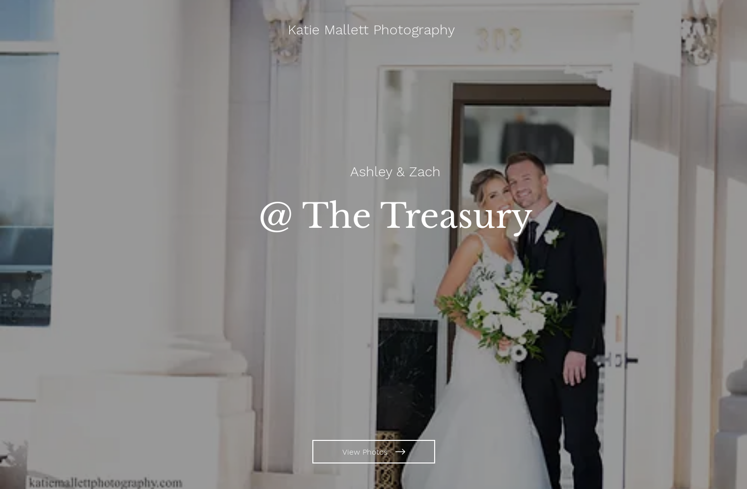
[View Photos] (373, 451)
